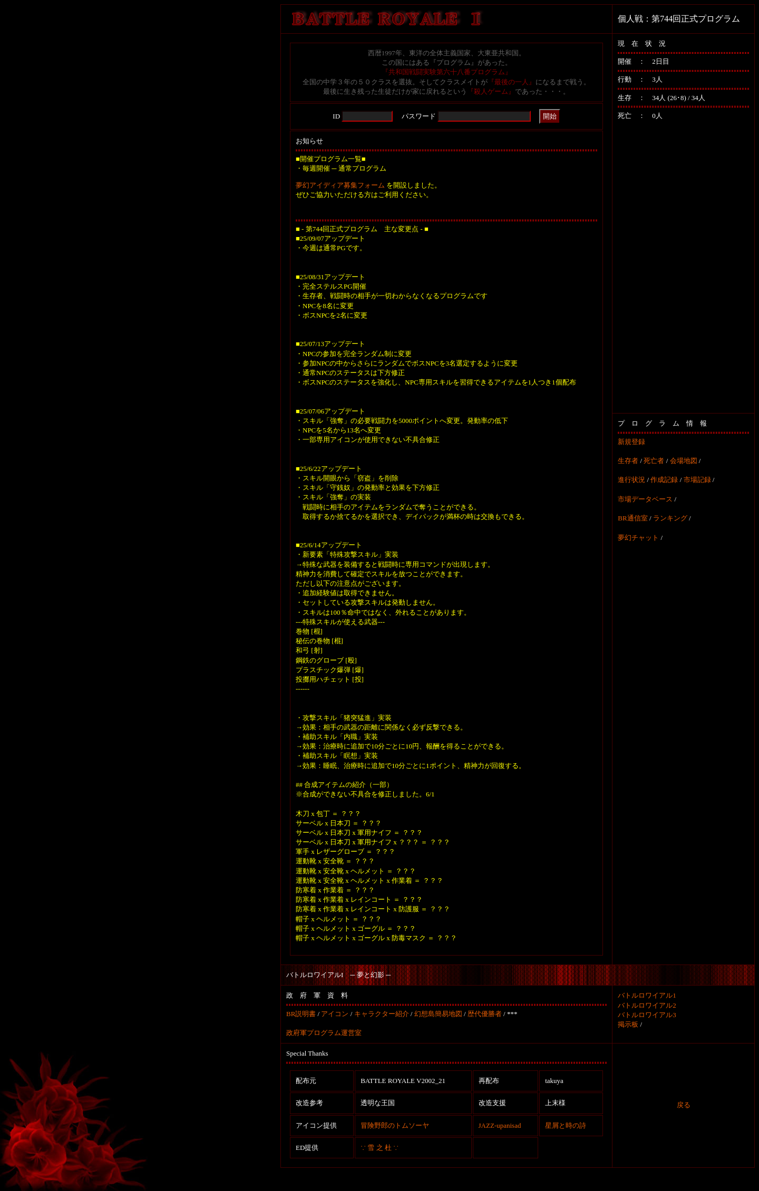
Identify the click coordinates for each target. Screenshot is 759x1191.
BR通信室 (632, 518)
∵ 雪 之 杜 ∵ (379, 1147)
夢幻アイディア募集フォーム (340, 185)
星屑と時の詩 (565, 1125)
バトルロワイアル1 (647, 995)
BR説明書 (301, 1014)
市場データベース (645, 499)
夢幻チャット (638, 538)
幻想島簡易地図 (438, 1014)
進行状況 (631, 480)
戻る (683, 1105)
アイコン (334, 1014)
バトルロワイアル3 (647, 1015)
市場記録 (697, 480)
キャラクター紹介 (381, 1014)
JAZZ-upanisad (500, 1125)
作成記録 (664, 480)
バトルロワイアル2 (647, 1005)
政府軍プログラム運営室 (324, 1033)
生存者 (628, 461)
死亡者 (654, 461)
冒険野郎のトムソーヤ (395, 1125)
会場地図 (683, 461)
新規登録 (631, 442)
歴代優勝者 (485, 1014)
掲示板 (628, 1024)
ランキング (670, 518)
